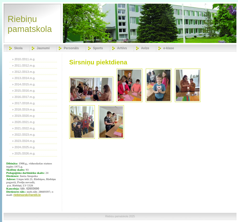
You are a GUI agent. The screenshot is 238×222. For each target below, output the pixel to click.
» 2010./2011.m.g (23, 59)
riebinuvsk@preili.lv (27, 194)
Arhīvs (122, 48)
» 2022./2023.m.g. (23, 134)
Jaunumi (43, 48)
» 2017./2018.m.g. (23, 103)
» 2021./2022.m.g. (23, 128)
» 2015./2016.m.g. (23, 90)
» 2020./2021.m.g (23, 122)
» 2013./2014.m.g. (23, 78)
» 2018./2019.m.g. (23, 109)
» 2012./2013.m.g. (23, 71)
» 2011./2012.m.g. (23, 65)
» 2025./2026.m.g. (23, 153)
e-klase (168, 48)
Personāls (71, 48)
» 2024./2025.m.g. (23, 147)
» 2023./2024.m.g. (23, 140)
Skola (18, 48)
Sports (98, 48)
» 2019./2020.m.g (23, 115)
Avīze (145, 48)
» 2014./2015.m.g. (23, 84)
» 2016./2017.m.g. (23, 96)
